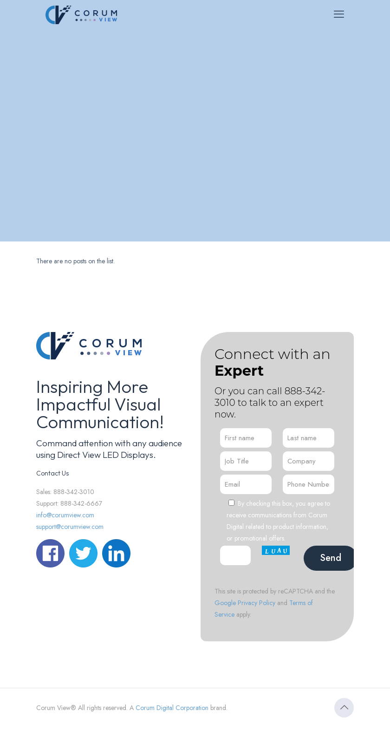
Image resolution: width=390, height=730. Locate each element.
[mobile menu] (339, 14)
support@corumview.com (70, 526)
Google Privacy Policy (244, 602)
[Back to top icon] (344, 707)
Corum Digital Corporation (172, 707)
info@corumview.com (65, 515)
